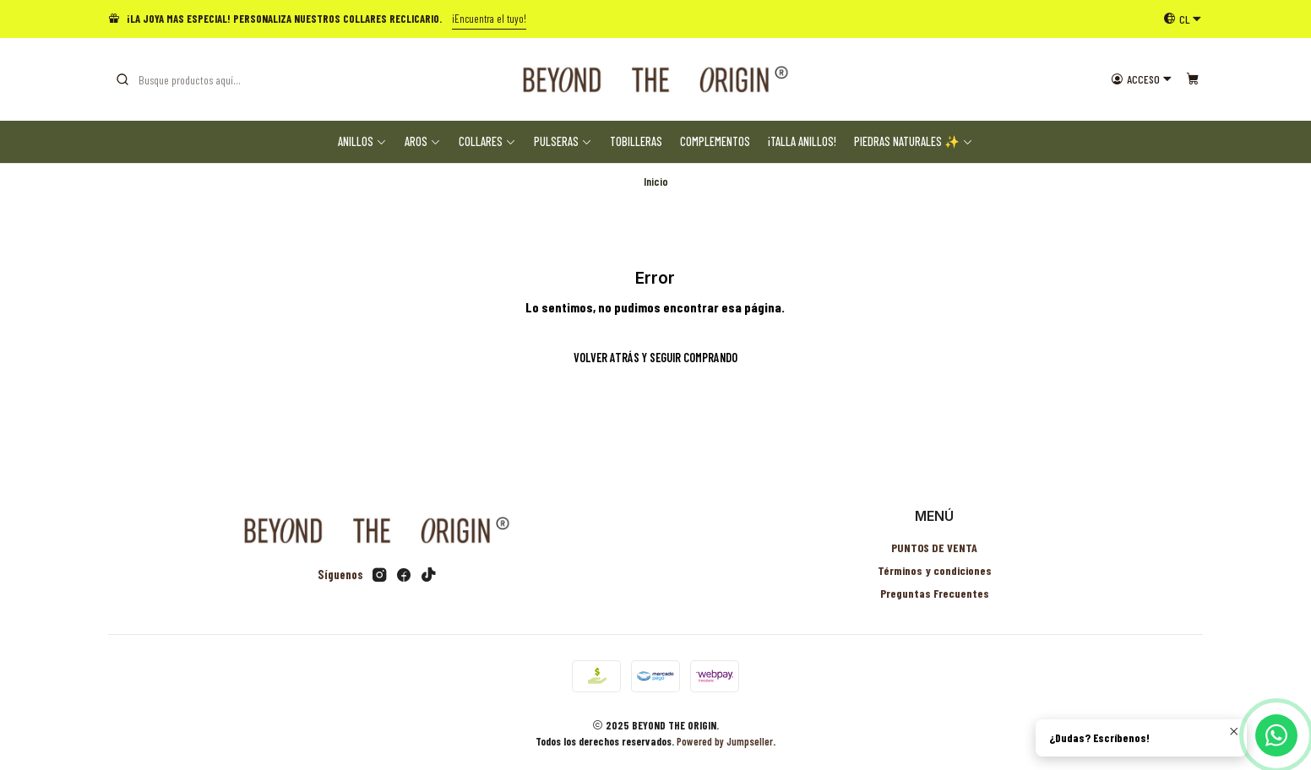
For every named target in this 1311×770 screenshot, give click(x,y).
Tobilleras (636, 141)
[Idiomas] (1182, 18)
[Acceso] (1142, 79)
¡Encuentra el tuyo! (489, 18)
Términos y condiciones (935, 570)
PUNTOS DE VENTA (934, 547)
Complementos (715, 141)
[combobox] (201, 79)
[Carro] (1193, 79)
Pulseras (563, 141)
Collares (487, 141)
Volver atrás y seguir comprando (655, 357)
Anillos (362, 141)
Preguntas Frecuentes (934, 593)
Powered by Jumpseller (725, 741)
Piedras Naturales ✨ (913, 141)
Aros (423, 141)
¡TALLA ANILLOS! (802, 141)
